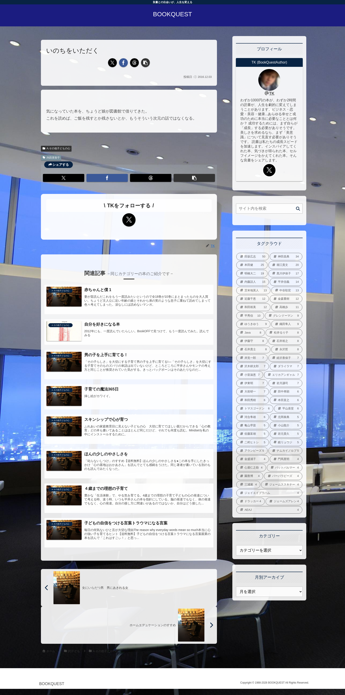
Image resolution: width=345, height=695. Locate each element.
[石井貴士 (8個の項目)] (253, 349)
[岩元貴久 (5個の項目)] (286, 434)
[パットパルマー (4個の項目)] (284, 467)
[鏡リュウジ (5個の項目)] (286, 442)
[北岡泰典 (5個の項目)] (286, 417)
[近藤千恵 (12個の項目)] (252, 299)
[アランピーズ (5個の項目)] (252, 450)
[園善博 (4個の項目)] (249, 476)
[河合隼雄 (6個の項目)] (252, 417)
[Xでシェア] (112, 62)
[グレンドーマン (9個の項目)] (283, 315)
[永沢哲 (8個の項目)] (287, 349)
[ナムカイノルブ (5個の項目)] (285, 450)
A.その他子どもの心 (56, 148)
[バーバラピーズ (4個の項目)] (283, 476)
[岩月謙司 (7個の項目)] (285, 383)
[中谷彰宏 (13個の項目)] (287, 290)
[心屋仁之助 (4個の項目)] (251, 467)
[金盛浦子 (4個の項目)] (252, 459)
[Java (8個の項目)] (250, 332)
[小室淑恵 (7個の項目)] (249, 375)
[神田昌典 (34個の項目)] (286, 256)
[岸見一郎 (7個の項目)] (252, 358)
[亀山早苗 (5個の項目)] (252, 425)
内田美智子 (51, 157)
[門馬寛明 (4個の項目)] (286, 459)
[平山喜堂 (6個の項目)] (288, 408)
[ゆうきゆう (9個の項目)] (253, 324)
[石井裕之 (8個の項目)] (285, 341)
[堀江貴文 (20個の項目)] (285, 265)
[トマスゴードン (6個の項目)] (254, 408)
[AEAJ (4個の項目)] (269, 510)
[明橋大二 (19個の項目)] (252, 273)
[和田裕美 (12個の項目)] (253, 307)
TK (271, 93)
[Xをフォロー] (129, 219)
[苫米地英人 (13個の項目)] (253, 290)
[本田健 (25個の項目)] (252, 265)
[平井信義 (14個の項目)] (286, 282)
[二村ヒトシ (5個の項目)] (252, 442)
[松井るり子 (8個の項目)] (284, 332)
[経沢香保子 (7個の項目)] (285, 358)
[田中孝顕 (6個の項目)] (286, 391)
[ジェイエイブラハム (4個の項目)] (269, 493)
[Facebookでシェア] (123, 62)
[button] (145, 62)
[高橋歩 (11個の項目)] (287, 307)
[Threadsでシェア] (134, 62)
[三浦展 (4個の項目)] (248, 484)
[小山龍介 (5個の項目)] (286, 425)
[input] (269, 208)
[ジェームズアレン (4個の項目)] (284, 501)
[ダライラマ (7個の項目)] (286, 366)
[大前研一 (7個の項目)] (252, 391)
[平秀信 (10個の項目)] (250, 315)
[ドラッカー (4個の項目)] (250, 501)
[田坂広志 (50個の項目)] (252, 256)
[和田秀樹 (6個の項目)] (252, 400)
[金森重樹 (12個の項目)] (286, 299)
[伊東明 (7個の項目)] (252, 383)
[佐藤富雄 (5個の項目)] (252, 434)
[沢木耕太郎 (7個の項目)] (252, 366)
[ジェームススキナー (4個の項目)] (281, 484)
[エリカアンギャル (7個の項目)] (283, 375)
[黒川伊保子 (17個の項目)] (285, 273)
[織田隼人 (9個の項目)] (287, 324)
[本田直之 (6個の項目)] (286, 400)
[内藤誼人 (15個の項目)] (252, 282)
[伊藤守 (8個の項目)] (252, 341)
